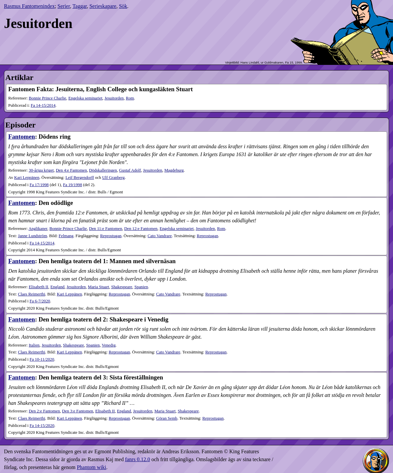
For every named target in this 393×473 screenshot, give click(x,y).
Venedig (109, 345)
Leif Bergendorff (80, 177)
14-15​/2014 (43, 105)
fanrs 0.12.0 (137, 459)
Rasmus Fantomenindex (29, 6)
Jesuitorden (114, 98)
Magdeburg (174, 170)
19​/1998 (72, 184)
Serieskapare (102, 6)
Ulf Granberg (113, 177)
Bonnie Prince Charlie (47, 98)
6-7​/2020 (40, 301)
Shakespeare (121, 287)
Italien (34, 345)
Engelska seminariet (85, 98)
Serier (64, 6)
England (57, 287)
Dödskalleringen (103, 170)
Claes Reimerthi (31, 294)
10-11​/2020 (42, 359)
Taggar (79, 6)
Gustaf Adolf (130, 170)
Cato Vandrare (160, 236)
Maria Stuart (98, 287)
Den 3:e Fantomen (77, 411)
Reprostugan (111, 236)
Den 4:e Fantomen (71, 170)
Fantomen (21, 136)
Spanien (141, 287)
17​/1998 (39, 184)
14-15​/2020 (42, 425)
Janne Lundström (32, 236)
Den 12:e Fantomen (140, 228)
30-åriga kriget (41, 170)
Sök (123, 6)
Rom (130, 98)
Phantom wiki (91, 467)
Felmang (66, 236)
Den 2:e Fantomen (44, 411)
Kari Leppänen (26, 177)
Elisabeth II (38, 287)
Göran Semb (166, 418)
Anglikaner (38, 228)
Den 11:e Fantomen (105, 228)
